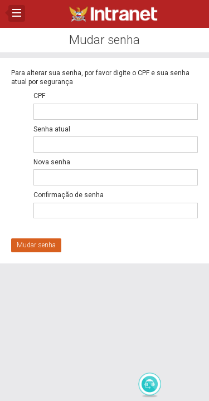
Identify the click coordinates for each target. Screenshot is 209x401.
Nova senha (51, 162)
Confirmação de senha (68, 195)
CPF (39, 96)
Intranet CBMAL (113, 14)
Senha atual (51, 129)
